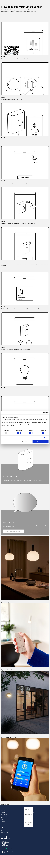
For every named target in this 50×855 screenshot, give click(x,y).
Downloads (3, 810)
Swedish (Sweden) (28, 824)
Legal (2, 827)
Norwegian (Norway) (28, 814)
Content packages (4, 814)
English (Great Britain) (28, 822)
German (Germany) (28, 809)
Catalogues (3, 812)
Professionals (3, 808)
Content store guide (4, 816)
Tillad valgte (25, 441)
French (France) (27, 819)
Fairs (2, 823)
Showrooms (3, 821)
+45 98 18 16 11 (4, 844)
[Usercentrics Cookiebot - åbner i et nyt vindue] (43, 413)
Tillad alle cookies (41, 441)
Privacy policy (3, 828)
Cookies (2, 830)
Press (2, 819)
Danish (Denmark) (28, 811)
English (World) (27, 817)
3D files (2, 817)
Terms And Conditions (5, 832)
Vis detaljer (43, 437)
